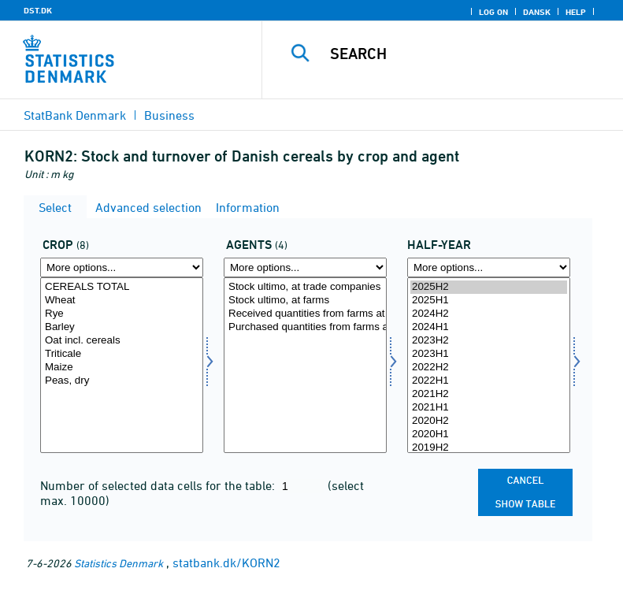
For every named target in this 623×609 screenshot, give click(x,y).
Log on (493, 11)
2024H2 (488, 314)
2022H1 (488, 381)
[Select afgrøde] (121, 365)
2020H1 (488, 434)
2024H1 (488, 327)
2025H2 (488, 287)
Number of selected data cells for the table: (159, 485)
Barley (121, 327)
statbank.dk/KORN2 (226, 562)
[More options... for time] (488, 267)
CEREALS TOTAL (121, 287)
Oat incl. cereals (121, 340)
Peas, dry (121, 381)
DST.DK (38, 10)
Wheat (121, 300)
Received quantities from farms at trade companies (305, 314)
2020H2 (488, 421)
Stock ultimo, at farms (305, 300)
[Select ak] (305, 365)
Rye (121, 314)
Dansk (537, 11)
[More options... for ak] (305, 267)
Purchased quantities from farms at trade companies (305, 327)
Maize (121, 367)
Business (169, 115)
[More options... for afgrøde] (121, 267)
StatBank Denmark (75, 115)
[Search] (466, 53)
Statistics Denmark (118, 563)
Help (576, 11)
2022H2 (488, 367)
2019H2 (488, 448)
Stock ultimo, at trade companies (305, 287)
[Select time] (488, 365)
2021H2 (488, 394)
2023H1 (488, 354)
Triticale (121, 354)
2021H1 (488, 407)
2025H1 (488, 300)
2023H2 (488, 340)
